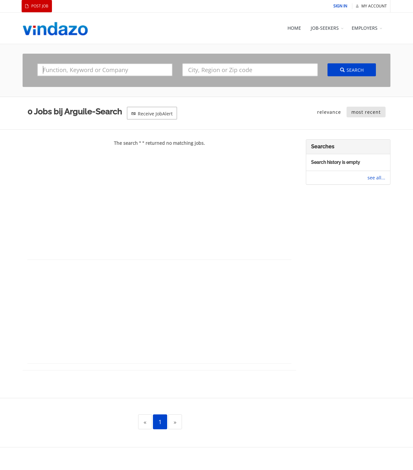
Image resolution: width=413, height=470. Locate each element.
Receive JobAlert (152, 113)
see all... (376, 178)
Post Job (36, 6)
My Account (371, 6)
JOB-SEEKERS (325, 28)
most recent (366, 112)
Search (352, 70)
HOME (294, 28)
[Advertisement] (159, 208)
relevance (329, 112)
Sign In (340, 6)
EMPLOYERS (365, 28)
